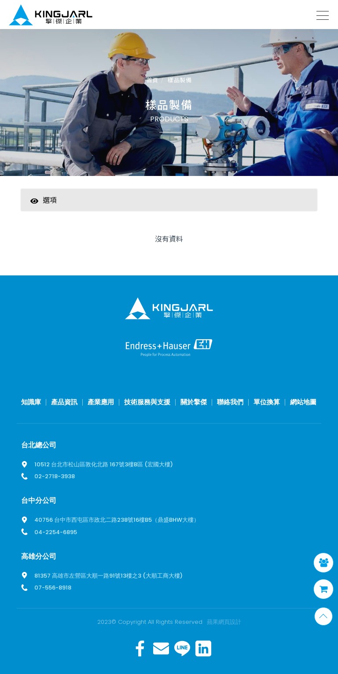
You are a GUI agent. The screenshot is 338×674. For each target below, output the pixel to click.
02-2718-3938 (54, 476)
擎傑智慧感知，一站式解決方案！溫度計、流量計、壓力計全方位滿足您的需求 (50, 16)
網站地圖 (303, 402)
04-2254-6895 (55, 532)
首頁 (152, 80)
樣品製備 (179, 80)
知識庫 (31, 402)
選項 (43, 199)
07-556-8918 (52, 587)
